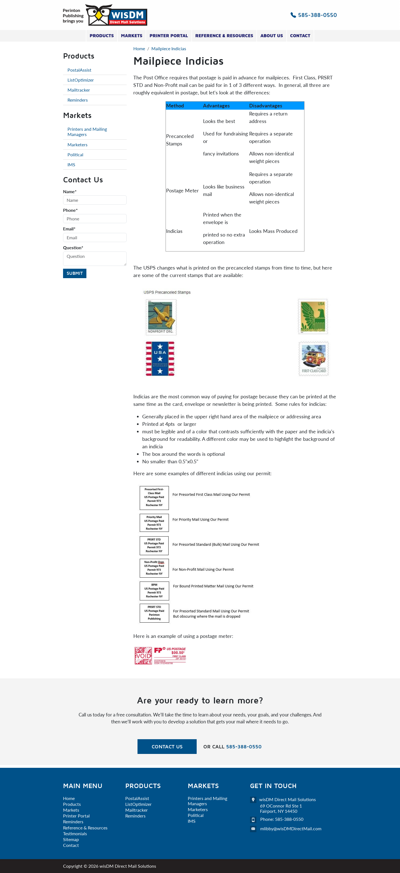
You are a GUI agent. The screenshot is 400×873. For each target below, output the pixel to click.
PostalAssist (79, 69)
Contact (300, 35)
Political (75, 154)
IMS (71, 164)
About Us (271, 35)
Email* (69, 228)
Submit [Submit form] (75, 273)
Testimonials (75, 833)
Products (102, 35)
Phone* (70, 210)
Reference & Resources (224, 35)
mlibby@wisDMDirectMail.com (290, 828)
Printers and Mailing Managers (87, 131)
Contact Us (167, 746)
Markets (131, 35)
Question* (73, 247)
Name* (70, 191)
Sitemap (71, 839)
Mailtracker (79, 89)
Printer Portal (168, 35)
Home (69, 798)
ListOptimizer (81, 79)
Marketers (78, 144)
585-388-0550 (314, 15)
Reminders (78, 99)
